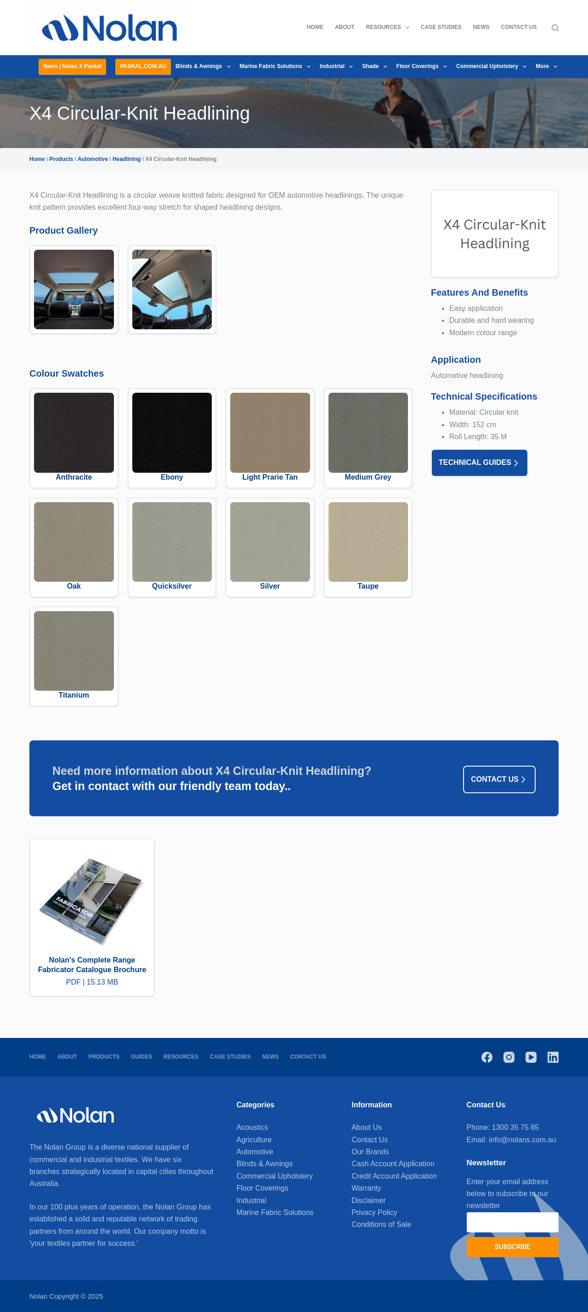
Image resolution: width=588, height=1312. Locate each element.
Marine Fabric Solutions (277, 66)
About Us (366, 1127)
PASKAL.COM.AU (143, 66)
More (548, 66)
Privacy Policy (374, 1212)
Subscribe (512, 1247)
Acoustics (252, 1127)
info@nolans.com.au (522, 1140)
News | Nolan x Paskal (72, 66)
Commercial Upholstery (493, 66)
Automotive (93, 159)
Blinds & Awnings (204, 66)
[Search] (555, 27)
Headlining (127, 159)
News (481, 27)
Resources (389, 27)
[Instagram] (508, 1057)
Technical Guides (479, 463)
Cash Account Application (393, 1164)
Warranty (366, 1188)
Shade (376, 66)
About (345, 27)
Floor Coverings (423, 66)
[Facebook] (486, 1057)
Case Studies (441, 27)
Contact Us (519, 27)
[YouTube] (531, 1057)
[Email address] (513, 1222)
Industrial (338, 66)
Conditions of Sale (381, 1224)
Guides (141, 1057)
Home (315, 27)
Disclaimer (368, 1200)
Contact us (499, 779)
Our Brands (370, 1152)
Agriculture (254, 1140)
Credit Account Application (394, 1176)
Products (61, 159)
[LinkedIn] (553, 1057)
